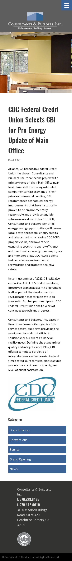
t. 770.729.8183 (28, 499)
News (14, 469)
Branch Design (20, 430)
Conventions (18, 440)
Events (14, 449)
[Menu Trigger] (66, 5)
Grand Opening (20, 459)
